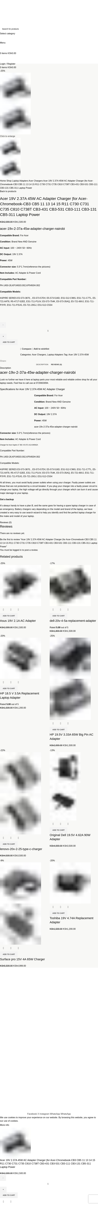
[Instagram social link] (45, 1114)
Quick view (10, 609)
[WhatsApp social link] (55, 1114)
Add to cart (9, 1195)
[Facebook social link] (32, 1114)
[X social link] (39, 1114)
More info (4, 1125)
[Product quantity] (49, 1184)
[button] (9, 616)
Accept (15, 1125)
